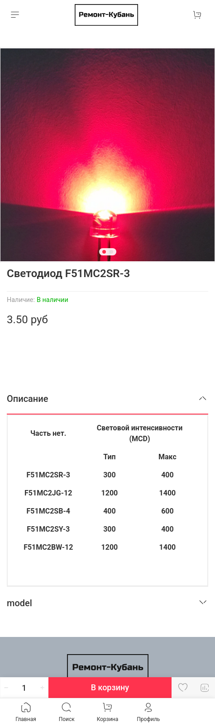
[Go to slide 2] (111, 252)
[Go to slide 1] (104, 252)
